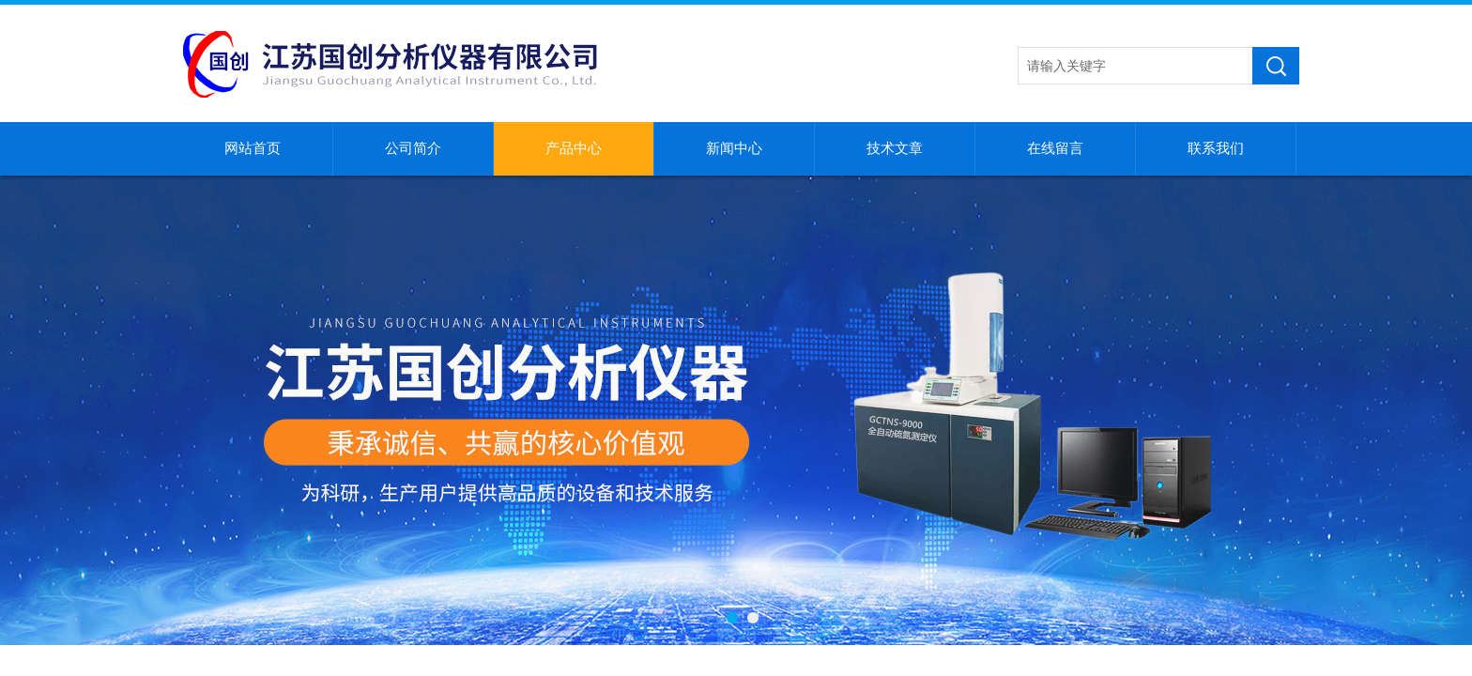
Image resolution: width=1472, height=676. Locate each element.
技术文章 (894, 148)
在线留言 (1055, 148)
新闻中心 (734, 148)
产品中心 (573, 148)
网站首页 (252, 148)
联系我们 (1216, 148)
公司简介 (413, 148)
